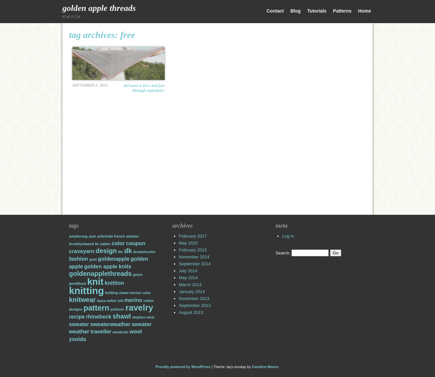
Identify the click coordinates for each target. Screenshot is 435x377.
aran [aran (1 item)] (92, 236)
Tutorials (316, 11)
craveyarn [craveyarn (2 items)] (81, 251)
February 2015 (193, 249)
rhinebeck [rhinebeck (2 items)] (99, 317)
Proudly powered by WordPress (183, 367)
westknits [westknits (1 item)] (121, 332)
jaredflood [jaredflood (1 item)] (77, 283)
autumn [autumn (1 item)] (132, 236)
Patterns (342, 11)
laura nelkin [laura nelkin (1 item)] (107, 301)
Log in (288, 236)
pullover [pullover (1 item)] (117, 309)
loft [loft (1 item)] (120, 301)
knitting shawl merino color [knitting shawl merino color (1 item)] (128, 293)
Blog (295, 11)
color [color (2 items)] (118, 243)
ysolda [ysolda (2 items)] (77, 339)
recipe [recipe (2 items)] (77, 317)
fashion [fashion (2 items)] (78, 259)
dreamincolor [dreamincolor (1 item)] (144, 252)
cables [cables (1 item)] (105, 244)
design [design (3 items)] (106, 250)
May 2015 (188, 243)
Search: (283, 252)
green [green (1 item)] (138, 275)
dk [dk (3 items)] (128, 250)
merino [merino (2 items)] (133, 300)
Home (364, 11)
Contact (275, 11)
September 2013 (195, 305)
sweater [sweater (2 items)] (79, 324)
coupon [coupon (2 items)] (136, 243)
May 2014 (188, 277)
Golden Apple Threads (99, 8)
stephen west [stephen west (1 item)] (143, 317)
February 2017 (193, 236)
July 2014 (188, 270)
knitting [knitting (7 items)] (86, 290)
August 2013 (191, 312)
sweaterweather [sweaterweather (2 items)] (110, 324)
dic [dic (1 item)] (120, 252)
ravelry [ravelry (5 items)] (139, 307)
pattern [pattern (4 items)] (96, 308)
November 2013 (194, 298)
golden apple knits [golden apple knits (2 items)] (107, 266)
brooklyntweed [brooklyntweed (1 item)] (81, 244)
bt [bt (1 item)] (96, 244)
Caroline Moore (265, 367)
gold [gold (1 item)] (93, 259)
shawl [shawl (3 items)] (122, 316)
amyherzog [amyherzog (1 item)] (78, 236)
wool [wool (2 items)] (136, 331)
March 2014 (190, 284)
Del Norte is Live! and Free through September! (144, 88)
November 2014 (194, 256)
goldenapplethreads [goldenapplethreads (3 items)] (100, 273)
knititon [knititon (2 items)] (114, 283)
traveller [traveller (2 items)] (100, 331)
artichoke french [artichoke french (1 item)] (111, 236)
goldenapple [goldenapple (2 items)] (114, 259)
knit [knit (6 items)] (95, 282)
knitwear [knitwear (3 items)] (82, 299)
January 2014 (192, 291)
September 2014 (195, 263)
